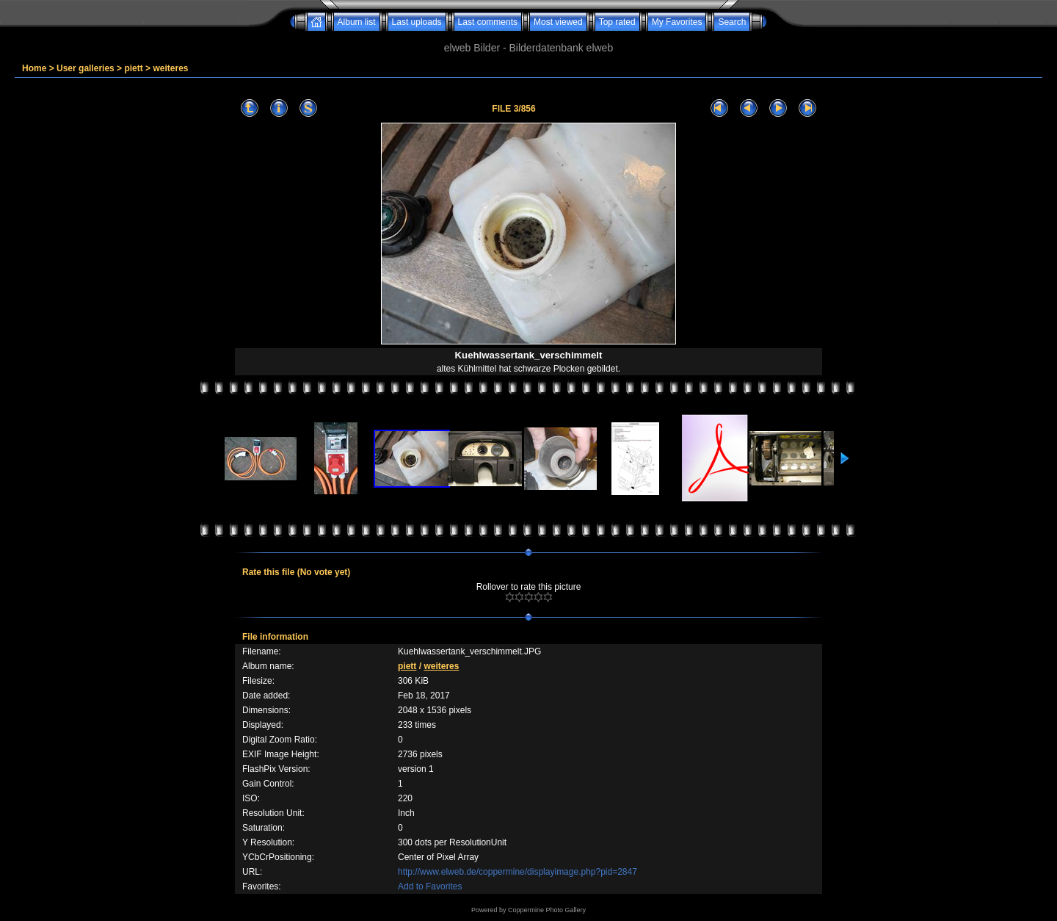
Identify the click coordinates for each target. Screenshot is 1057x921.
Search (732, 22)
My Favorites (677, 22)
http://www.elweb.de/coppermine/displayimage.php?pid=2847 (517, 872)
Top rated (617, 22)
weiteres (170, 68)
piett (133, 68)
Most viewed (558, 22)
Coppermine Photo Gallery (547, 910)
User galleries (86, 68)
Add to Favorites (430, 886)
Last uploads (417, 22)
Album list (357, 22)
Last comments (487, 22)
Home (34, 68)
